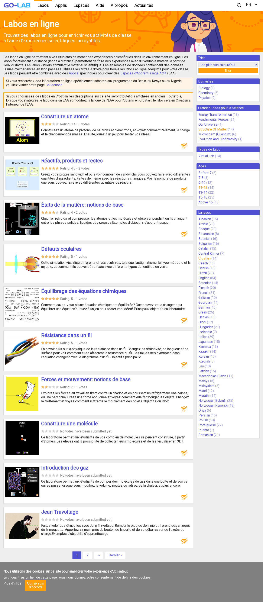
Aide (100, 5)
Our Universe (208, 124)
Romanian (205, 435)
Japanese (205, 342)
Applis (61, 5)
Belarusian (206, 234)
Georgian (205, 302)
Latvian (203, 371)
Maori (202, 391)
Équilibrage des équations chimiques (83, 291)
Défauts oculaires (61, 249)
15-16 (202, 197)
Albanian (204, 219)
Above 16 (205, 202)
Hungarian (205, 327)
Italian (202, 337)
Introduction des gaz (64, 468)
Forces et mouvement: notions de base (85, 380)
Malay (202, 381)
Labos (43, 5)
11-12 (202, 188)
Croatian (204, 258)
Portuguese (207, 425)
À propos (119, 5)
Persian (204, 415)
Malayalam (206, 386)
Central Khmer (208, 253)
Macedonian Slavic (212, 376)
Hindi (202, 322)
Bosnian (204, 239)
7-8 (201, 178)
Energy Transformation (215, 115)
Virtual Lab (206, 156)
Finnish (203, 288)
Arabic (203, 224)
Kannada (204, 347)
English (203, 278)
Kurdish (204, 361)
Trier (228, 71)
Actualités (143, 5)
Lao (201, 366)
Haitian (203, 317)
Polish (203, 420)
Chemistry (206, 93)
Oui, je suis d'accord (35, 585)
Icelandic (205, 332)
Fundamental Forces (213, 119)
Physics (204, 98)
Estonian (204, 283)
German (204, 307)
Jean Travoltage (59, 512)
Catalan (203, 249)
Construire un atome (64, 117)
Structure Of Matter (212, 129)
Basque (204, 229)
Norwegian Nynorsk (213, 405)
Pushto (203, 430)
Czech (203, 263)
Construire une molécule (69, 424)
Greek (202, 312)
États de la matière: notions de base (82, 205)
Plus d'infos (12, 583)
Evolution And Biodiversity (217, 139)
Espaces (81, 5)
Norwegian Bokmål (212, 401)
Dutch (202, 273)
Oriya (202, 410)
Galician (204, 298)
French (203, 293)
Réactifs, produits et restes (72, 161)
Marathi (204, 396)
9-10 (201, 183)
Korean (203, 356)
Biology (204, 88)
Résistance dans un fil (66, 335)
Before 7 (204, 173)
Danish (203, 268)
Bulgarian (205, 244)
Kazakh (203, 352)
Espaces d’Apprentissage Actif (143, 73)
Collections (54, 85)
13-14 (202, 192)
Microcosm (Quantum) (214, 134)
